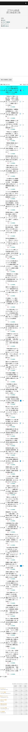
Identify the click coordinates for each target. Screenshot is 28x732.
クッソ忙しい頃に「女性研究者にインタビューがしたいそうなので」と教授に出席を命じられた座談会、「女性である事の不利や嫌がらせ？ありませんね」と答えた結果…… (12, 656)
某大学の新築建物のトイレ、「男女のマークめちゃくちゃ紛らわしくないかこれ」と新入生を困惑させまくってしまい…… (12, 242)
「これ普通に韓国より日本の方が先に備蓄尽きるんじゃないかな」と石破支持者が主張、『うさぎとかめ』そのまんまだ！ (12, 585)
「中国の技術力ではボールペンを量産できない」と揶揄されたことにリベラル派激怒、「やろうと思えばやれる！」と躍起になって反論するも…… (12, 353)
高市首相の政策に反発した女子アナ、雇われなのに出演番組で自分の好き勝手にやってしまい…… (12, 159)
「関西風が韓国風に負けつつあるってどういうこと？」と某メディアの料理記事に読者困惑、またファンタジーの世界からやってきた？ (12, 148)
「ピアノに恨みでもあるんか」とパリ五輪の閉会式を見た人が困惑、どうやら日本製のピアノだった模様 (12, 89)
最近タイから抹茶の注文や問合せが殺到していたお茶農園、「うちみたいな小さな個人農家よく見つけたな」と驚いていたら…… (12, 365)
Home (3, 20)
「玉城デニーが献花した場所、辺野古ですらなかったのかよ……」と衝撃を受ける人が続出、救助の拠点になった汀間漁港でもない (12, 489)
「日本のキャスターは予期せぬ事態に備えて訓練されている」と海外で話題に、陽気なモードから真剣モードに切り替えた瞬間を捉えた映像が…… (12, 642)
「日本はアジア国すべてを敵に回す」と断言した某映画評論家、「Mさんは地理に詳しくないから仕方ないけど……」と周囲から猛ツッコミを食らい (12, 101)
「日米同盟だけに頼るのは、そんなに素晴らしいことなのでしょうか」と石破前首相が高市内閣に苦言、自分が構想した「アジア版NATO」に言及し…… (12, 389)
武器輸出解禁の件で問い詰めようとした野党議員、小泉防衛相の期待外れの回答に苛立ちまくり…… (12, 432)
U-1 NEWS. (24, 90)
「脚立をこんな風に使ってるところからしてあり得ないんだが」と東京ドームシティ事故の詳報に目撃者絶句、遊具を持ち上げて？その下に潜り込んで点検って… (12, 503)
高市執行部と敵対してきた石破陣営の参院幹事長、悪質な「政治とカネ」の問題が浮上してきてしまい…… (12, 450)
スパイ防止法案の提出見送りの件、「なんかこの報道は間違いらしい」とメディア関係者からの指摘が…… (12, 630)
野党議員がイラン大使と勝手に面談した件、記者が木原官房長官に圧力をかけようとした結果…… (12, 422)
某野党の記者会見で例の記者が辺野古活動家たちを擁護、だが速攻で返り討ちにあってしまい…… (12, 327)
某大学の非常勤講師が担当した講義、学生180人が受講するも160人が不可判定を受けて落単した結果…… (12, 400)
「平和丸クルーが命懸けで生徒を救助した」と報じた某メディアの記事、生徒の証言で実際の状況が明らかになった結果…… (12, 135)
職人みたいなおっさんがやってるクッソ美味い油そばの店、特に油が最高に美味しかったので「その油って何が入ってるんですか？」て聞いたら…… (12, 411)
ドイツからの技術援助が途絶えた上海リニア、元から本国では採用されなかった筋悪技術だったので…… (12, 194)
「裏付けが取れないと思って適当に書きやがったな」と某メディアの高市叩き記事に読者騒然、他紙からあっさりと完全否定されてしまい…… (12, 170)
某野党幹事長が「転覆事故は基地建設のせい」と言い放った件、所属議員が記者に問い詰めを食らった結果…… (12, 113)
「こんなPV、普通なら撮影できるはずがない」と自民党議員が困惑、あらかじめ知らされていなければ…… (12, 479)
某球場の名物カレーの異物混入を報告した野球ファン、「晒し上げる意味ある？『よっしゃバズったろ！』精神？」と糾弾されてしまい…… (12, 217)
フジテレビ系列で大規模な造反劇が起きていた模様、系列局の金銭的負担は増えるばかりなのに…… (12, 441)
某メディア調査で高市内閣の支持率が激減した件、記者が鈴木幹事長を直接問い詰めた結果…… (12, 621)
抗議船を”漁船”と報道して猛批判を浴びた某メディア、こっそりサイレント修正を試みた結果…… (12, 565)
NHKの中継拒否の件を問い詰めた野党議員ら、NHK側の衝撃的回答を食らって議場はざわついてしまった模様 (12, 205)
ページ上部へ (3, 676)
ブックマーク (5, 24)
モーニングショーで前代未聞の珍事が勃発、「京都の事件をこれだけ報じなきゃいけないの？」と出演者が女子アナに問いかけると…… (12, 230)
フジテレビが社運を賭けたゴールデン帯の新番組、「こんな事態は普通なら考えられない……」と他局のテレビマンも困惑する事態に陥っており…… (12, 265)
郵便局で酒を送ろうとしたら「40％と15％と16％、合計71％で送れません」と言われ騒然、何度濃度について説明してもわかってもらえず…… (12, 539)
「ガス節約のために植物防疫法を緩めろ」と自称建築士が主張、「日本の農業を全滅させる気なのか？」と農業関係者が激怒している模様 (12, 183)
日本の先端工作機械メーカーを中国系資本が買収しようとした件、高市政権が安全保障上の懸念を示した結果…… (12, 376)
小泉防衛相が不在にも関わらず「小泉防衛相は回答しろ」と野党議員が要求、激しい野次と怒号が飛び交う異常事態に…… (12, 527)
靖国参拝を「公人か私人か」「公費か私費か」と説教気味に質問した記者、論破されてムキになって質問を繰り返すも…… (12, 515)
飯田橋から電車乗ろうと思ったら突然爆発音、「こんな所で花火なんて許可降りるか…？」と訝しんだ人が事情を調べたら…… (12, 124)
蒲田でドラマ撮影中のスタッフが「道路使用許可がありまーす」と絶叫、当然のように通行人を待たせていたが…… (12, 290)
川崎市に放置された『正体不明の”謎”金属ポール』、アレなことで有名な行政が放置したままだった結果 (12, 574)
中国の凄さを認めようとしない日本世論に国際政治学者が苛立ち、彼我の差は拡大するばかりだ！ (12, 460)
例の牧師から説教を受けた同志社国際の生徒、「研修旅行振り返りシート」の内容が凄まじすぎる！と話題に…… (12, 669)
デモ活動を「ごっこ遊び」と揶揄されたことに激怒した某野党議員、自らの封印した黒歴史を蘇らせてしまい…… (12, 302)
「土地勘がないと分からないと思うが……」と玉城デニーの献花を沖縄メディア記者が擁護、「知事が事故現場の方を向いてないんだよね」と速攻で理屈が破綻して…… (12, 339)
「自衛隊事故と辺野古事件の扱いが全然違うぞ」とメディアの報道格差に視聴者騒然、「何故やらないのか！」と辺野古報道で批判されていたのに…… (12, 610)
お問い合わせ (5, 26)
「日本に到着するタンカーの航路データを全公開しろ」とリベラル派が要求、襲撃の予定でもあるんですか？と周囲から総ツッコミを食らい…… (12, 597)
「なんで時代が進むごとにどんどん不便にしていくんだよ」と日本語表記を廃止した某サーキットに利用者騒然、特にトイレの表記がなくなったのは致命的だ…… (12, 315)
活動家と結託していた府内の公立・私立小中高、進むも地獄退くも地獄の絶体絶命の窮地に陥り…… (12, 469)
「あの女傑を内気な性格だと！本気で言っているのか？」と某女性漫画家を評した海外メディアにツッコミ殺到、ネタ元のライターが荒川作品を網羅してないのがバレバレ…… (12, 553)
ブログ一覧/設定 (5, 22)
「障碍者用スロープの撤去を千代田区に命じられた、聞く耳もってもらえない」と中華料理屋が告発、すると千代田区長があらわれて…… (12, 278)
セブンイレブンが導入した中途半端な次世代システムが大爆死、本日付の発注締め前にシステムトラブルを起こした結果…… (12, 253)
